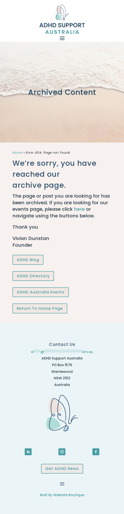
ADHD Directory (33, 276)
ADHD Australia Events (40, 292)
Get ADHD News (62, 468)
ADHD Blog (28, 259)
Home (17, 152)
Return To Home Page (40, 308)
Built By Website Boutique (62, 494)
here (79, 209)
